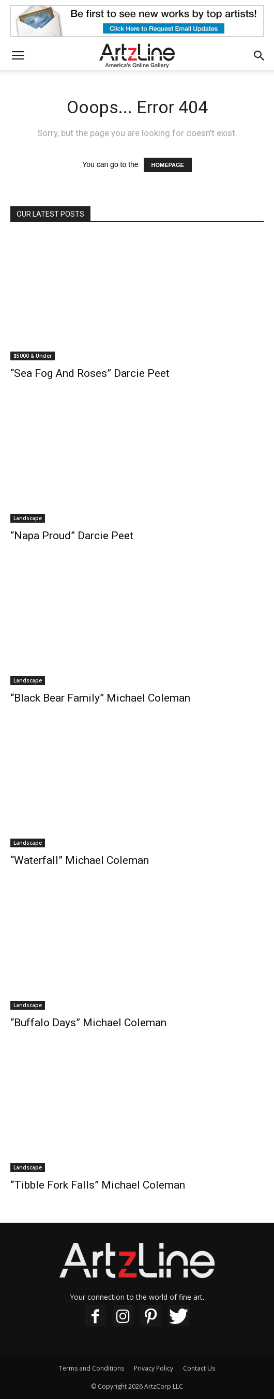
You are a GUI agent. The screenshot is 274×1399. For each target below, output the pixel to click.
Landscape (27, 518)
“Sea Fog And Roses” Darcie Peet (90, 373)
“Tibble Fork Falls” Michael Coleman (97, 1185)
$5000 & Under (32, 355)
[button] (259, 56)
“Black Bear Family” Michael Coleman (100, 698)
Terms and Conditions (91, 1368)
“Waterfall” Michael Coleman (79, 860)
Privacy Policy (153, 1368)
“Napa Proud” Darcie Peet (71, 535)
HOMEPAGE (167, 165)
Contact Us (199, 1368)
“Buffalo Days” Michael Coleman (88, 1022)
